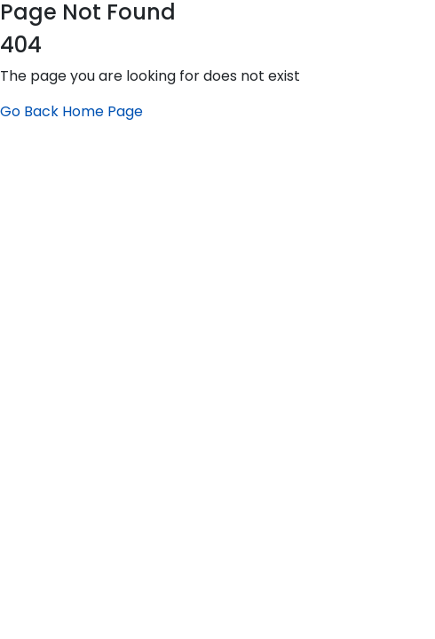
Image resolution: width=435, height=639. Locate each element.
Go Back (29, 111)
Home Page (102, 111)
